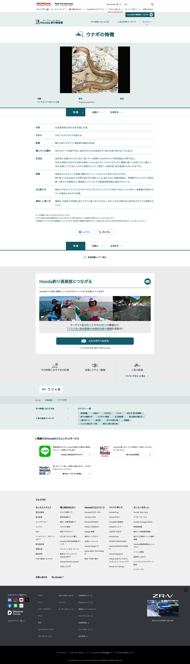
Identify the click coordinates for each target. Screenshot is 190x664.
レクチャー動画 (103, 417)
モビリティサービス (45, 636)
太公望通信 (119, 417)
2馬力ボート (85, 420)
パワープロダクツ (44, 609)
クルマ (40, 595)
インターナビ (139, 569)
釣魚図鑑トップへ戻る (97, 257)
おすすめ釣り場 (112, 420)
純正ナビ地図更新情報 (142, 532)
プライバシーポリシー (77, 653)
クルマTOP (41, 500)
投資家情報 (82, 623)
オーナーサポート (141, 507)
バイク (40, 602)
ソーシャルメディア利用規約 (99, 653)
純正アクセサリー (67, 532)
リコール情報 (139, 552)
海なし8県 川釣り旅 (110, 424)
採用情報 (81, 636)
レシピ (119, 413)
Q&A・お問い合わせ (66, 595)
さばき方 (114, 112)
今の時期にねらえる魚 (100, 22)
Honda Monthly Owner (69, 562)
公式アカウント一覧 (15, 621)
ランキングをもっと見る (135, 376)
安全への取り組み (91, 559)
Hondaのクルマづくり (95, 507)
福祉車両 (39, 554)
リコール (62, 602)
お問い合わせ (148, 9)
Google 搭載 (89, 532)
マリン (40, 616)
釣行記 (98, 420)
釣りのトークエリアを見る (72, 474)
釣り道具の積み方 (135, 417)
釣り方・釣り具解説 (134, 413)
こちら (109, 348)
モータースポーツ (65, 609)
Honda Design (91, 546)
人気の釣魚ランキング (127, 22)
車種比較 (39, 549)
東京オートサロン (91, 536)
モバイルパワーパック (46, 629)
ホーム (38, 400)
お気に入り (65, 566)
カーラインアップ (43, 507)
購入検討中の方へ (68, 507)
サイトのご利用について (124, 653)
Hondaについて (84, 602)
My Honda (57, 577)
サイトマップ (61, 653)
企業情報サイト (84, 595)
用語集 (126, 420)
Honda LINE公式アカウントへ (72, 455)
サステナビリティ (84, 616)
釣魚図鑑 (48, 400)
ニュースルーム (83, 629)
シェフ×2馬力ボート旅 (89, 424)
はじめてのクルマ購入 (68, 536)
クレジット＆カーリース (69, 549)
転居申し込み (140, 557)
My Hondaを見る (132, 455)
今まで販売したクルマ (44, 559)
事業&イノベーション (85, 609)
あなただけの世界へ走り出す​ (163, 621)
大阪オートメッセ (91, 541)
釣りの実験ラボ (86, 417)
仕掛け (95, 112)
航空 (39, 623)
